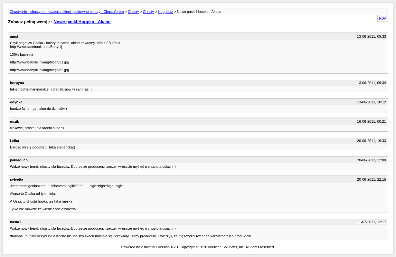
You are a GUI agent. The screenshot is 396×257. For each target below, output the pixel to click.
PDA (382, 18)
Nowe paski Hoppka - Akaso (81, 21)
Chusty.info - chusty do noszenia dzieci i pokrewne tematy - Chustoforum (67, 12)
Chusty (133, 12)
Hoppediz (165, 12)
